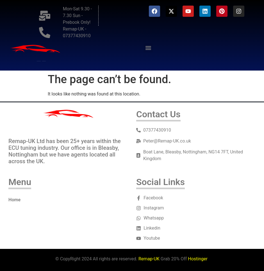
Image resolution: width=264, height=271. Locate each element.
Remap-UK (149, 258)
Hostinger (198, 258)
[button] (148, 48)
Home (14, 199)
